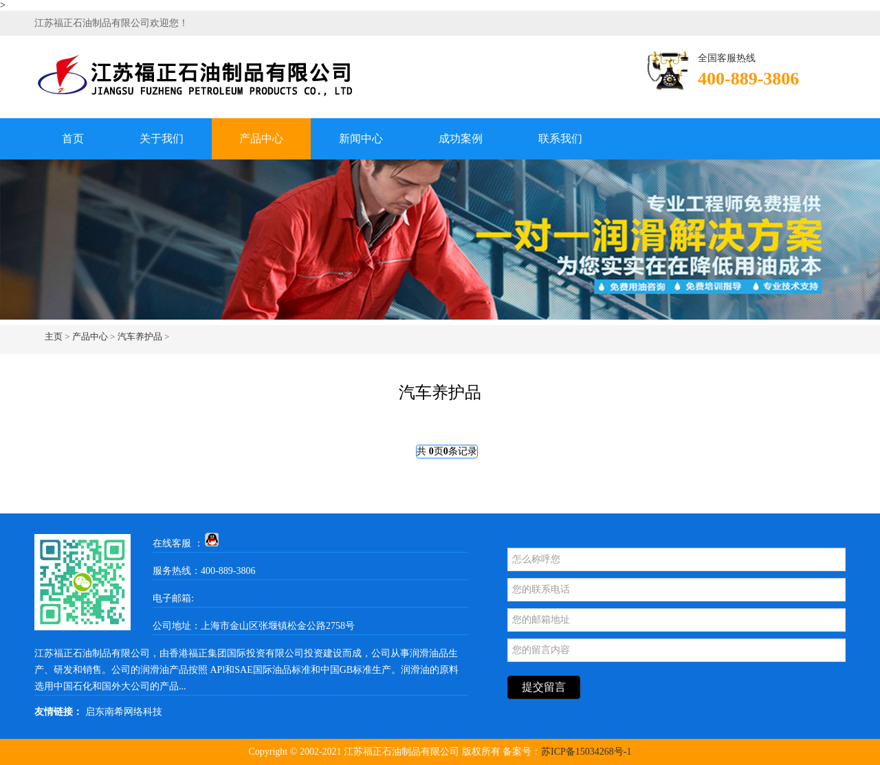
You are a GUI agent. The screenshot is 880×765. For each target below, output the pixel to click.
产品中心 (261, 138)
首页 (73, 138)
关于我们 (162, 138)
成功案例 (461, 138)
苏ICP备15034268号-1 (586, 751)
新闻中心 (361, 138)
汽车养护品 (140, 336)
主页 (54, 336)
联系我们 (560, 138)
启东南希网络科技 (123, 712)
